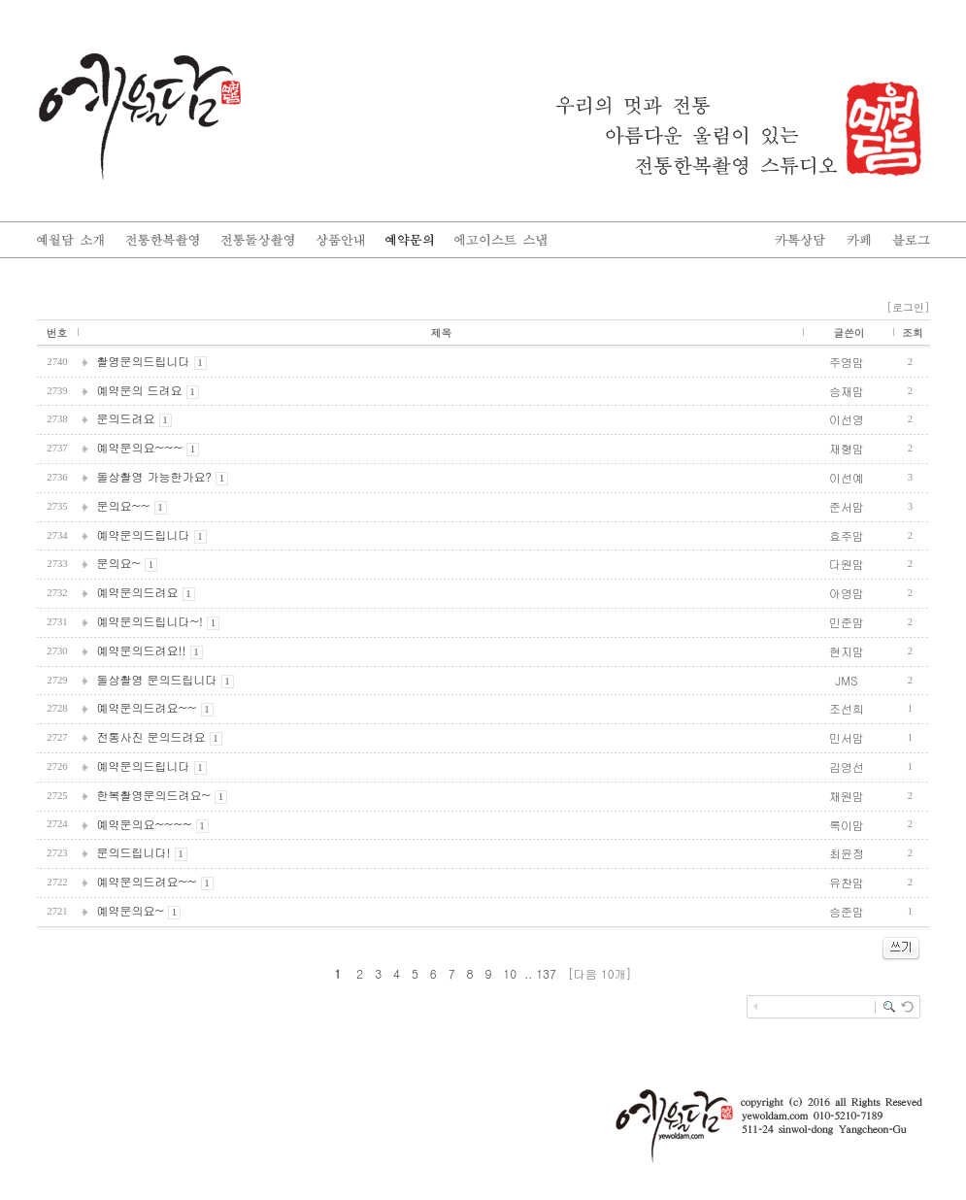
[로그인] (908, 307)
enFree (916, 1040)
